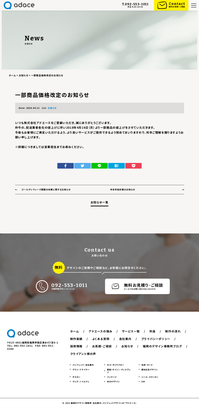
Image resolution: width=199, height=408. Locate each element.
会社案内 (152, 339)
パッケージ (112, 376)
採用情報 (116, 346)
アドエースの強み (101, 331)
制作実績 (102, 339)
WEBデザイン (113, 381)
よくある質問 (127, 339)
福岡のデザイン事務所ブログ (90, 354)
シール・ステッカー (150, 376)
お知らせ (52, 107)
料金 (154, 331)
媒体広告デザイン (149, 369)
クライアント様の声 (133, 354)
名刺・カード (147, 365)
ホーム (74, 331)
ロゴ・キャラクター (115, 365)
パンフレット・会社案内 (83, 365)
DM (143, 381)
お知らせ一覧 (100, 202)
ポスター (76, 376)
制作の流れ (78, 339)
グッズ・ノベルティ (80, 381)
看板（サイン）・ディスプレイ (119, 371)
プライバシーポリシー (85, 346)
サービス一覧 (132, 331)
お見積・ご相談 (142, 346)
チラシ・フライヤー (81, 369)
